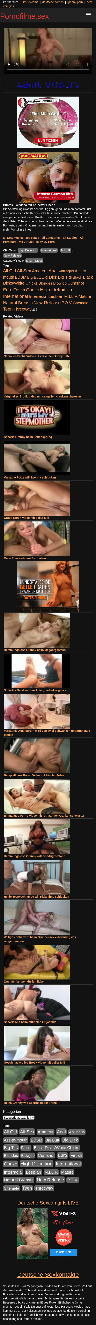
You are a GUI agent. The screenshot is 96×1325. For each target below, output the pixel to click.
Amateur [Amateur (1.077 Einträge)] (40, 270)
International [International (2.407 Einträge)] (15, 296)
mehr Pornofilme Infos (17, 229)
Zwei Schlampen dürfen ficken (24, 981)
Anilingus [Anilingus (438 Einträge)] (66, 271)
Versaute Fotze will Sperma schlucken (30, 477)
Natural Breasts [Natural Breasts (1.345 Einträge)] (18, 302)
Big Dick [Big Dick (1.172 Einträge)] (49, 277)
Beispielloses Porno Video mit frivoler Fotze (34, 775)
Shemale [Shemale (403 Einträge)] (80, 303)
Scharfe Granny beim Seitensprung (28, 437)
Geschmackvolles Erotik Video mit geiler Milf (34, 1062)
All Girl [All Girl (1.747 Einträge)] (9, 270)
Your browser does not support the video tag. (48, 51)
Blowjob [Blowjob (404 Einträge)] (60, 283)
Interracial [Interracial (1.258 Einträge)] (38, 296)
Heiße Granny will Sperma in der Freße (30, 1102)
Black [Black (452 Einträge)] (77, 277)
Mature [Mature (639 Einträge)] (85, 296)
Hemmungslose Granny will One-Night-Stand (34, 856)
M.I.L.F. (66, 250)
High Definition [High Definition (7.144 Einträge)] (56, 289)
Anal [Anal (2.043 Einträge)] (53, 270)
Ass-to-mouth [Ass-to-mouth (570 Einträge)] (16, 1140)
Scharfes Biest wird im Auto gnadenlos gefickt (35, 690)
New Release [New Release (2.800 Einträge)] (47, 302)
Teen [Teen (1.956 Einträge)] (8, 309)
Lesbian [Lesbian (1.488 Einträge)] (56, 296)
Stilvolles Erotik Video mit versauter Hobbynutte (37, 356)
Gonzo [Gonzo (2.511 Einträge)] (32, 289)
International (49, 250)
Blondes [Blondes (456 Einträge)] (45, 283)
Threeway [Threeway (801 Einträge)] (22, 309)
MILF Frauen (34, 260)
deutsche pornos (53, 2)
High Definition (28, 250)
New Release (12, 255)
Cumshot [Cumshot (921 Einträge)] (75, 283)
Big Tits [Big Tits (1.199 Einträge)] (65, 277)
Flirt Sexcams (29, 2)
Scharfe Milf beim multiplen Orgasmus (30, 1022)
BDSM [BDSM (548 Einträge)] (21, 277)
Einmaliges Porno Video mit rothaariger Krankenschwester (44, 815)
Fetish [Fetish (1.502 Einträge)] (19, 289)
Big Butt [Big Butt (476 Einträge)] (34, 277)
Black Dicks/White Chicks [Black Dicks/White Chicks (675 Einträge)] (56, 1147)
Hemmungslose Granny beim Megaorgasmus (35, 650)
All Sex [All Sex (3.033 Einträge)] (24, 270)
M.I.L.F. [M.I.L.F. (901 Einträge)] (71, 296)
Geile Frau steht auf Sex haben (25, 558)
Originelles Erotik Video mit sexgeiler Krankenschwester (42, 396)
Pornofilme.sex (24, 16)
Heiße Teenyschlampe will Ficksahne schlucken (36, 896)
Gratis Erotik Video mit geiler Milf (26, 517)
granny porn (75, 2)
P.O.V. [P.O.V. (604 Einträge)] (66, 303)
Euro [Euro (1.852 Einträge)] (7, 289)
